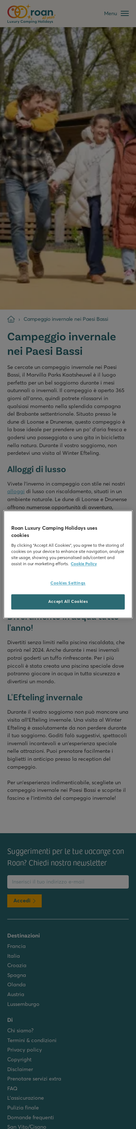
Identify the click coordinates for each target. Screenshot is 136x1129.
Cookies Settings (68, 583)
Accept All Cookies (68, 601)
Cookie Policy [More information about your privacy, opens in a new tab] (84, 564)
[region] (67, 564)
